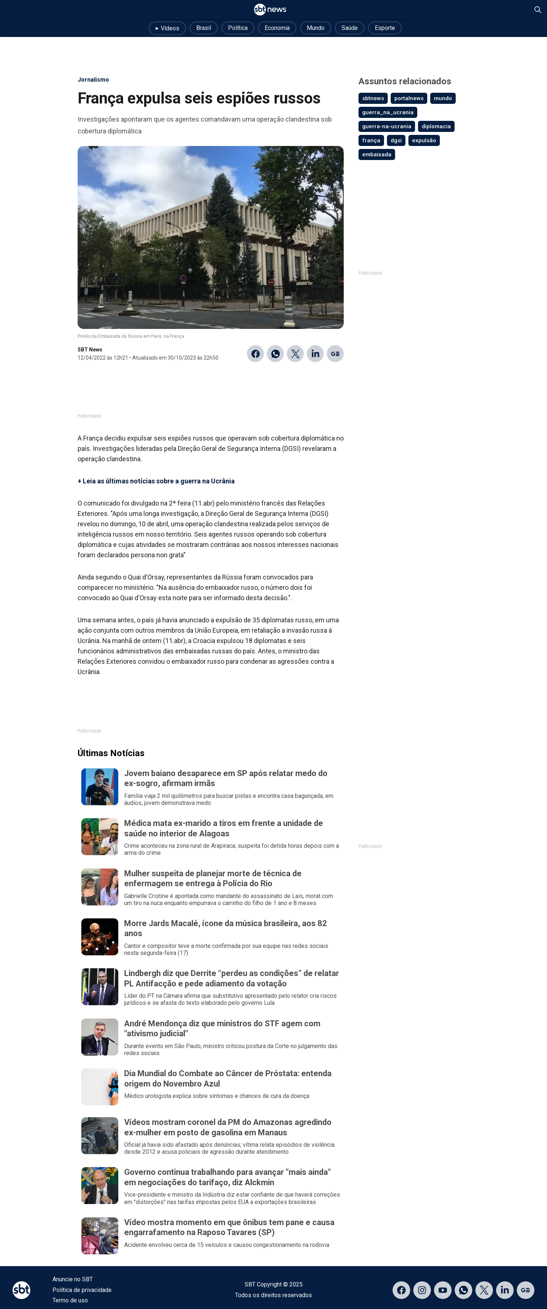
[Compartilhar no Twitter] (295, 353)
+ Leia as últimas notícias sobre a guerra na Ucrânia (156, 481)
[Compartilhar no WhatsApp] (275, 353)
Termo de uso (70, 1300)
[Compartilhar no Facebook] (255, 353)
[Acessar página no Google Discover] (525, 1290)
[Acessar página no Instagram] (422, 1290)
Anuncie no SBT (72, 1279)
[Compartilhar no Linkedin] (315, 353)
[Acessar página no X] (484, 1290)
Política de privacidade (82, 1289)
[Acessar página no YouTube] (443, 1290)
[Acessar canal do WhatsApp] (463, 1290)
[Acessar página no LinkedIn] (505, 1290)
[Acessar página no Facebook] (401, 1290)
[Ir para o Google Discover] (335, 353)
